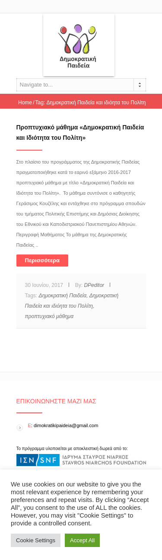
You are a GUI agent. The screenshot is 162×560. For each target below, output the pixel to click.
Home (25, 103)
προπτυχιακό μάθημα (49, 316)
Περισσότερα (42, 260)
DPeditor (94, 285)
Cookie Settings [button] (35, 540)
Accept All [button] (82, 540)
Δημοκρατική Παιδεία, (63, 296)
